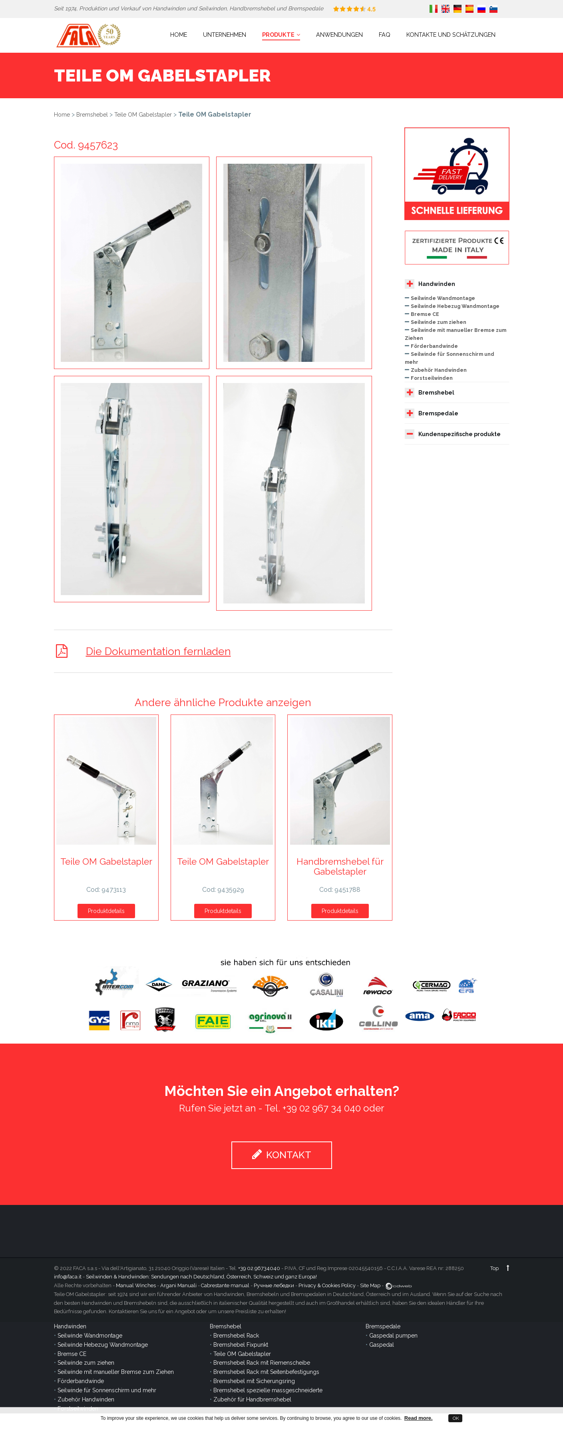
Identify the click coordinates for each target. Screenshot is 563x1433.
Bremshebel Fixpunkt (240, 1345)
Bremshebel (92, 114)
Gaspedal (381, 1345)
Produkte (281, 34)
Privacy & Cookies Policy (327, 1285)
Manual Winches (136, 1285)
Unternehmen (224, 34)
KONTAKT (281, 1155)
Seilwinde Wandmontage (443, 298)
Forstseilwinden (432, 378)
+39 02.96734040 (259, 1268)
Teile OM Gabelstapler (143, 114)
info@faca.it (68, 1277)
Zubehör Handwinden (439, 370)
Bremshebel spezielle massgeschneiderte (267, 1390)
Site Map (370, 1285)
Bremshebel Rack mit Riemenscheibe (261, 1363)
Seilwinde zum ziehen (438, 322)
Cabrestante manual (225, 1285)
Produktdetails (106, 911)
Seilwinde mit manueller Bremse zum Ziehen (116, 1372)
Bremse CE (425, 314)
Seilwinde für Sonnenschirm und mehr (107, 1390)
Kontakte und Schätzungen (450, 34)
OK (455, 1418)
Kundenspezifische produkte (453, 434)
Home (178, 34)
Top (499, 1268)
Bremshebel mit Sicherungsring (254, 1381)
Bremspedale (431, 413)
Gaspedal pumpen (393, 1335)
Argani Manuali (178, 1285)
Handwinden (430, 284)
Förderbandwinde (434, 346)
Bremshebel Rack (236, 1335)
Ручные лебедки (274, 1285)
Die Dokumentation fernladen (159, 651)
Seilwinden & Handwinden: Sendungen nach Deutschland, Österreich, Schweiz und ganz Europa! (201, 1277)
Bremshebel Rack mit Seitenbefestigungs (266, 1372)
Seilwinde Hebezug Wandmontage (455, 306)
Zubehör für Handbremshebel (252, 1399)
